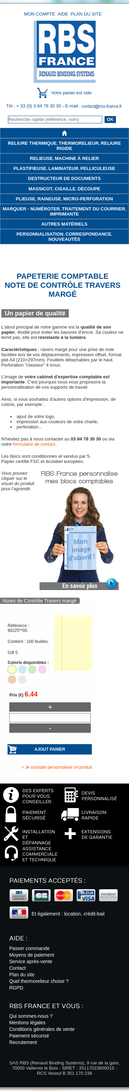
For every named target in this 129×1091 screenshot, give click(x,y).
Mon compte (39, 14)
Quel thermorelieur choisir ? (39, 981)
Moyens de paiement (31, 955)
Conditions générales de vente (42, 1029)
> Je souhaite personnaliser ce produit (57, 767)
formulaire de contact (34, 444)
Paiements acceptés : (47, 880)
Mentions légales (27, 1022)
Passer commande (29, 948)
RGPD (16, 987)
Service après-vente (30, 961)
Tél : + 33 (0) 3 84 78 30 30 (34, 105)
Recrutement (23, 1042)
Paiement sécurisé (29, 1035)
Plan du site (86, 14)
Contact (17, 968)
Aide (62, 14)
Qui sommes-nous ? (31, 1016)
